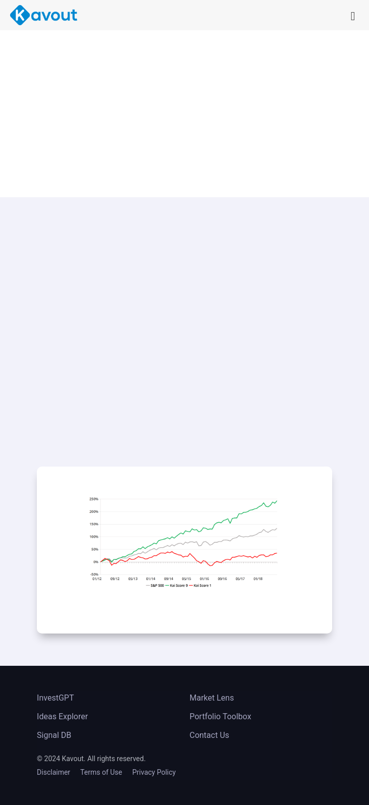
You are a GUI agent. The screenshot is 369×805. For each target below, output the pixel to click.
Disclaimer (53, 772)
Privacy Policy (154, 772)
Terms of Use (101, 772)
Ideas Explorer (62, 716)
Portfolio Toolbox (220, 716)
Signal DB (54, 735)
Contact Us (209, 735)
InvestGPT (55, 698)
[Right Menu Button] (336, 12)
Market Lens (211, 698)
